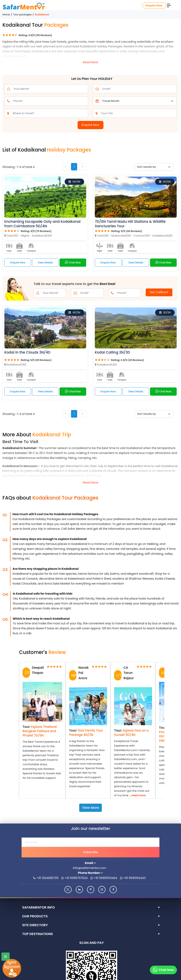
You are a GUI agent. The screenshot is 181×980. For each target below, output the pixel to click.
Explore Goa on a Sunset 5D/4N (131, 732)
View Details (45, 262)
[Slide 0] (31, 715)
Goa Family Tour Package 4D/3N (86, 732)
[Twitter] (68, 889)
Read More (90, 62)
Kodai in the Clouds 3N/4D (27, 352)
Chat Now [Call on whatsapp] (73, 262)
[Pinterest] (90, 889)
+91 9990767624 (74, 878)
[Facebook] (113, 889)
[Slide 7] (100, 719)
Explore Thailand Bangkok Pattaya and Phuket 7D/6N (40, 731)
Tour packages (22, 14)
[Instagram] (101, 889)
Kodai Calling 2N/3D (112, 352)
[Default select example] (138, 101)
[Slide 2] (40, 715)
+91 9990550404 (103, 878)
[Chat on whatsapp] (163, 970)
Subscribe (90, 852)
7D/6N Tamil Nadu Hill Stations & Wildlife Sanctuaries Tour (130, 223)
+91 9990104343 (133, 878)
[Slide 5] (54, 715)
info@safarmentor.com (89, 868)
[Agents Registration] (11, 968)
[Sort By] (154, 167)
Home (6, 14)
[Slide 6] (96, 719)
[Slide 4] (49, 715)
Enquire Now (154, 5)
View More (90, 807)
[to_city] (49, 113)
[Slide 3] (44, 715)
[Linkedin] (79, 889)
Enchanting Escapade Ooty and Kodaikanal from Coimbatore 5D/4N (42, 223)
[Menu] (169, 5)
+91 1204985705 (45, 878)
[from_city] (138, 113)
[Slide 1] (35, 715)
